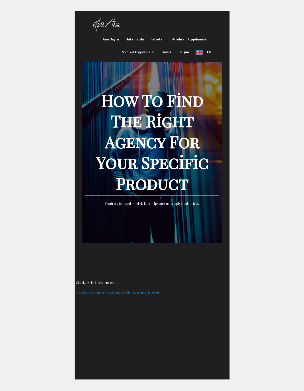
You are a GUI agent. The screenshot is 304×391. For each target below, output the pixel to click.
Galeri (166, 56)
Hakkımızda (135, 40)
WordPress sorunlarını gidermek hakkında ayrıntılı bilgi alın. (118, 297)
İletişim (183, 56)
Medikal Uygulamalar (138, 56)
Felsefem (158, 40)
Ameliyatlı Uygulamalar (190, 40)
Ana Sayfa (111, 40)
